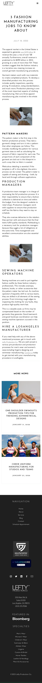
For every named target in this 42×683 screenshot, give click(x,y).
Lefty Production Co (9, 342)
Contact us (29, 352)
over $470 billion (27, 52)
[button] (37, 3)
